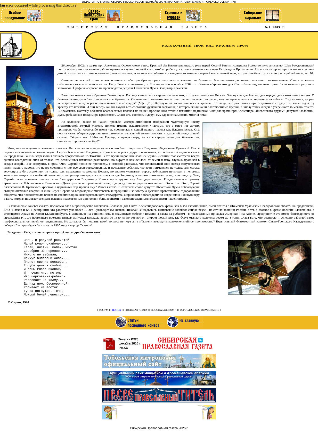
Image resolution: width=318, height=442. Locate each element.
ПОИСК (116, 321)
